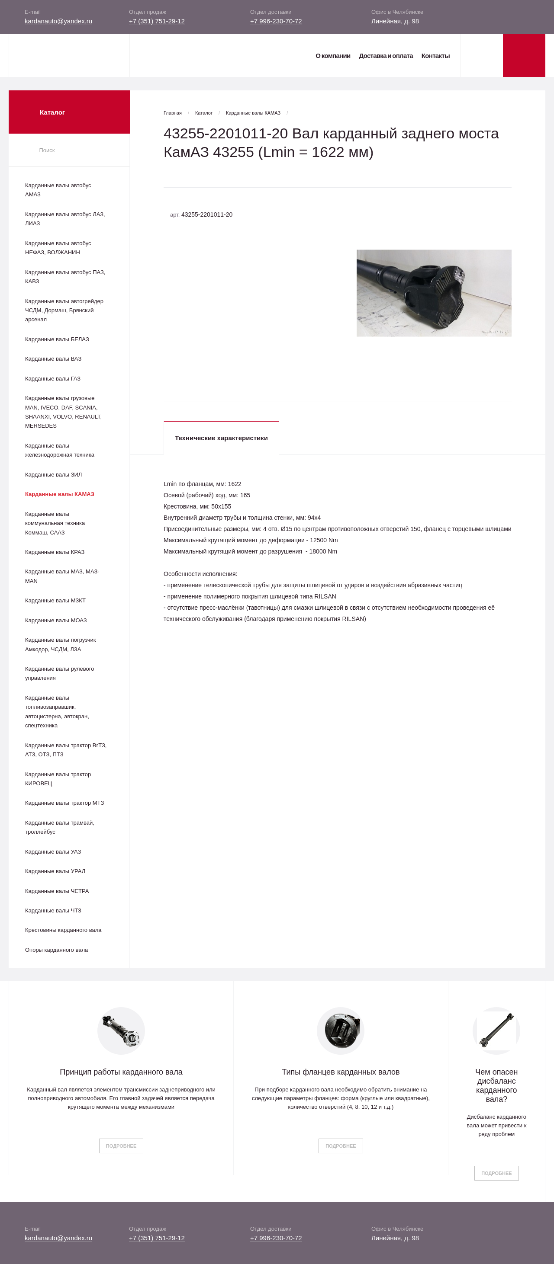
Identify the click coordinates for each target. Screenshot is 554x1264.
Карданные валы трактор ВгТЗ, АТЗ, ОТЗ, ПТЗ (65, 750)
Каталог (204, 112)
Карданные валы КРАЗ (54, 552)
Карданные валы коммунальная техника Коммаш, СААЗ (55, 523)
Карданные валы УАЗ (53, 851)
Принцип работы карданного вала (121, 1072)
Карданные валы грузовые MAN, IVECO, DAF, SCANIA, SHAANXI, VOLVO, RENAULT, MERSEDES (63, 412)
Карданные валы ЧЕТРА (57, 891)
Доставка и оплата (385, 55)
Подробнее (121, 1146)
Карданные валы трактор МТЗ (64, 803)
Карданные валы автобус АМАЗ (58, 190)
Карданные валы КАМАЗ (59, 494)
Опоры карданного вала (56, 950)
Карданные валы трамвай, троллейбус (59, 827)
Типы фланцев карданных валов (340, 1072)
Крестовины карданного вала (63, 930)
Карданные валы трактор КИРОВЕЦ (58, 779)
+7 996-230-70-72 (276, 21)
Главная (173, 112)
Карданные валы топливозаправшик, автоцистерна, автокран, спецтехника (57, 711)
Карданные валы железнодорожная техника (59, 450)
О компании (333, 55)
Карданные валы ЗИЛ (53, 474)
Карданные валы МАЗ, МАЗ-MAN (62, 576)
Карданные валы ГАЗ (53, 378)
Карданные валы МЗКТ (55, 600)
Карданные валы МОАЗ (56, 620)
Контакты (436, 55)
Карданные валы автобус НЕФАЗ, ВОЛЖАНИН (58, 248)
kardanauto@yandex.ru (58, 21)
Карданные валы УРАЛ (55, 871)
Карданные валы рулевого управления (59, 673)
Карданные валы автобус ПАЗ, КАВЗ (65, 277)
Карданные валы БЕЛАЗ (57, 339)
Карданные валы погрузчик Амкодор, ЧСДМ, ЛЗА (60, 644)
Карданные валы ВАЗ (53, 358)
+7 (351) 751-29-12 (157, 21)
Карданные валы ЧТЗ (53, 910)
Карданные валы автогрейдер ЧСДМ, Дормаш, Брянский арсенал (64, 310)
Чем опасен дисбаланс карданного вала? (496, 1086)
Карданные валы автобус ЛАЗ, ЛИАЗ (65, 219)
